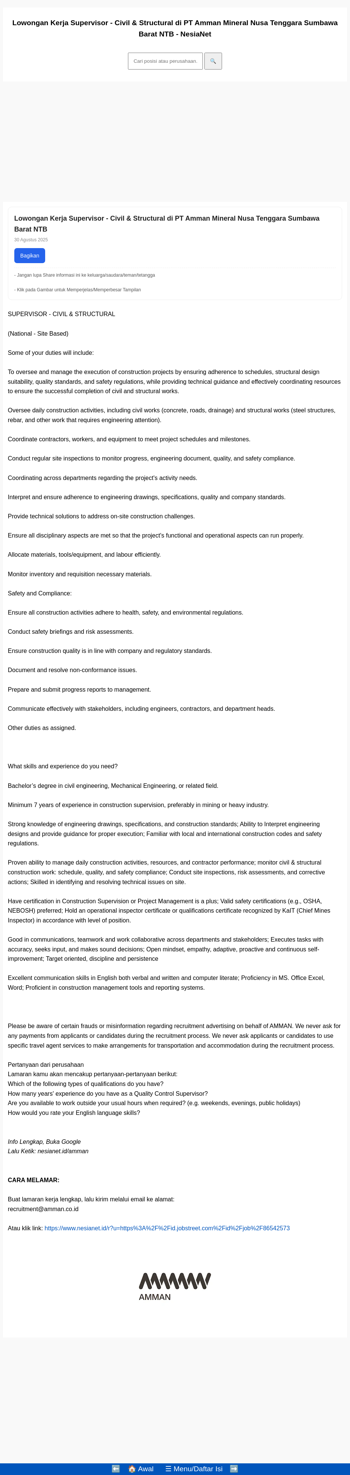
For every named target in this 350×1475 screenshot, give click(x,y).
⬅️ (115, 1469)
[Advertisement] (175, 141)
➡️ (234, 1469)
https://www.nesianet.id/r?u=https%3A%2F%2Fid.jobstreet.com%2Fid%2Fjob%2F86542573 (167, 1228)
